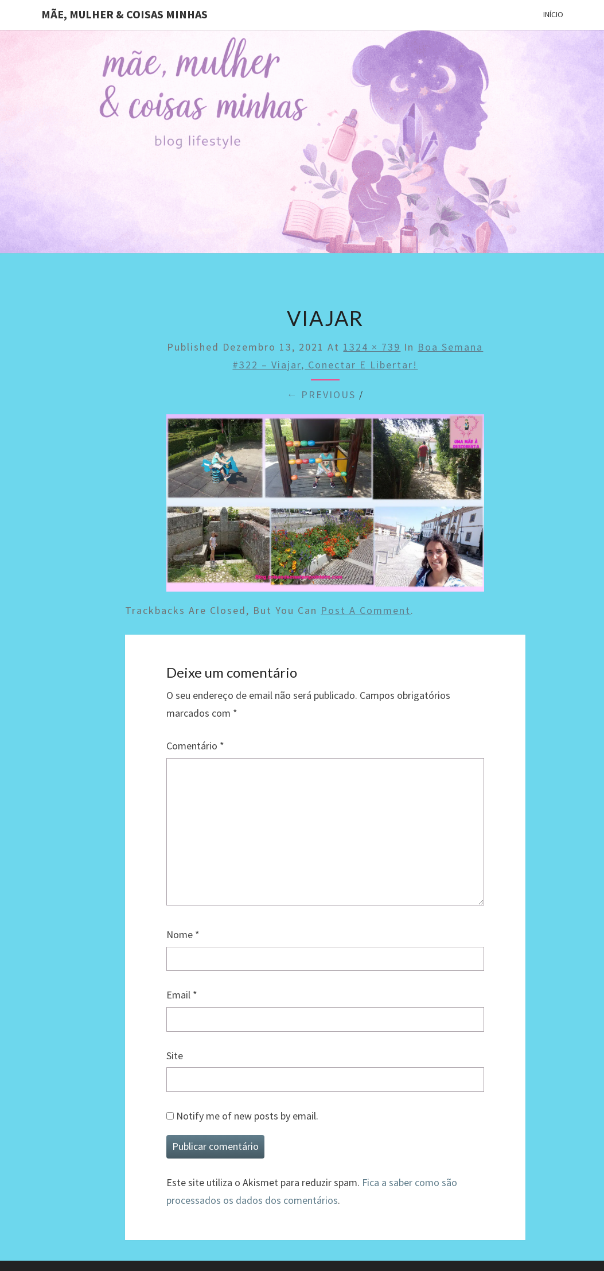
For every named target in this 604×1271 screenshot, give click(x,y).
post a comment (366, 610)
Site (174, 1055)
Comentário (195, 745)
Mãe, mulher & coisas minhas (124, 14)
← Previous (321, 394)
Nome (183, 934)
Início (553, 14)
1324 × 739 (371, 346)
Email (181, 994)
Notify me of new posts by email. (247, 1115)
